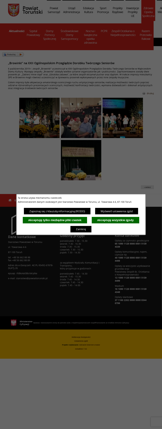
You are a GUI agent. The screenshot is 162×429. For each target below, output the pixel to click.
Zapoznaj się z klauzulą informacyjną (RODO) (57, 211)
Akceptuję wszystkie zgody (115, 220)
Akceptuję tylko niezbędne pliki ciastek (55, 220)
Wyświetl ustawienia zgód (117, 211)
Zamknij (81, 229)
